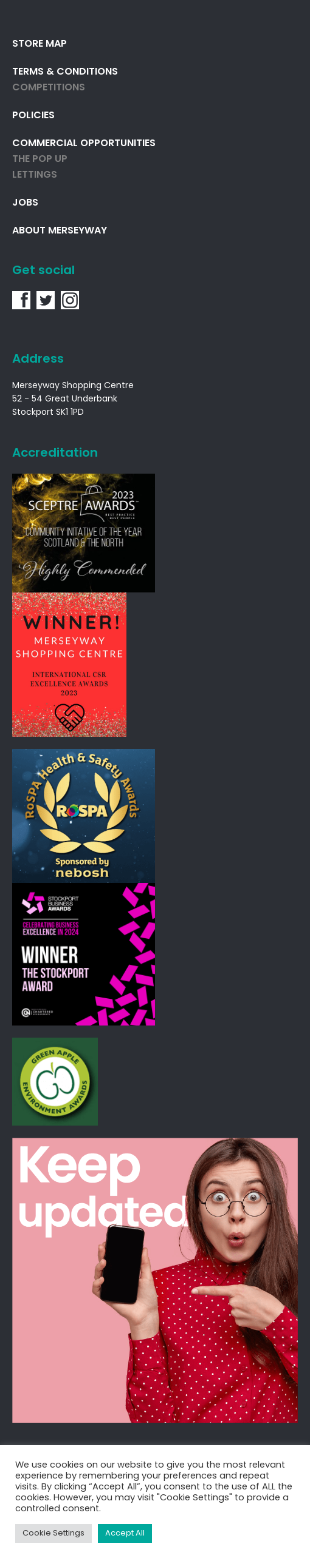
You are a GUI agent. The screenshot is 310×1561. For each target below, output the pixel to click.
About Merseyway (59, 231)
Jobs (25, 203)
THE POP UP (39, 159)
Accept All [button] (125, 1533)
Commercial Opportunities (84, 144)
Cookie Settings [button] (53, 1533)
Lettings (34, 175)
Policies (33, 116)
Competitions (48, 88)
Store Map (39, 44)
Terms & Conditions (65, 72)
